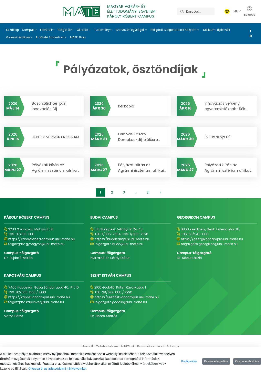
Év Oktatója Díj (217, 136)
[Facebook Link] (249, 31)
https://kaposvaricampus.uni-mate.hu (39, 297)
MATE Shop (78, 37)
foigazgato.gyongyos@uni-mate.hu (36, 244)
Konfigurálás (189, 361)
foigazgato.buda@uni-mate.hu (118, 244)
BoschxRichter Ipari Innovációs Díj (49, 106)
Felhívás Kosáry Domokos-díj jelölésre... (139, 137)
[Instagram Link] (249, 35)
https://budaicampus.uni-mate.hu (121, 239)
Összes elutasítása (247, 361)
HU (237, 11)
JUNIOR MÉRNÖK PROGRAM (55, 136)
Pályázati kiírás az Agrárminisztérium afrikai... (55, 167)
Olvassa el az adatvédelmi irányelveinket (57, 368)
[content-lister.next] (160, 192)
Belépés (249, 11)
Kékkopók (126, 106)
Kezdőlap (12, 30)
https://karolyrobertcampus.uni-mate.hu (41, 239)
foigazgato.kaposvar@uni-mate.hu (36, 302)
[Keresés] (200, 11)
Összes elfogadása (216, 361)
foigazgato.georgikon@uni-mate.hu (209, 244)
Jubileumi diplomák (216, 30)
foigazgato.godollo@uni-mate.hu (120, 302)
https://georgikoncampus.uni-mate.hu (212, 239)
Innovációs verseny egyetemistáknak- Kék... (226, 106)
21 (148, 192)
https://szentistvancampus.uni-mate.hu (126, 297)
